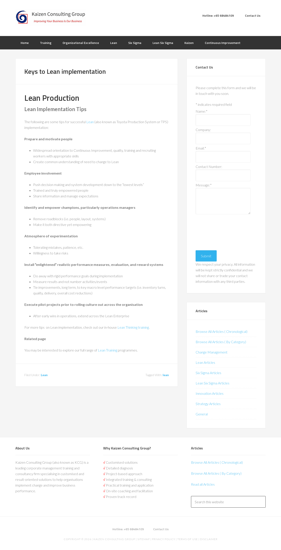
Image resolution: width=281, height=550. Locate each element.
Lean (90, 122)
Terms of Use (187, 539)
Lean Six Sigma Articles (212, 383)
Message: (204, 185)
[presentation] (214, 231)
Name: (201, 111)
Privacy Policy (163, 539)
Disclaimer (208, 539)
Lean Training (107, 350)
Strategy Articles (208, 404)
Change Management (211, 352)
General (202, 414)
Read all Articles (203, 484)
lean (166, 375)
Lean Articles (205, 362)
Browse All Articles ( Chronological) (221, 331)
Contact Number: (209, 166)
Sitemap (143, 539)
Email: (201, 148)
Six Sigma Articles (208, 373)
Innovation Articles (209, 393)
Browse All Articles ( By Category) (221, 342)
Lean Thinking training (133, 327)
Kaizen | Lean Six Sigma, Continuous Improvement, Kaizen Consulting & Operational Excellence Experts (50, 17)
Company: (203, 130)
